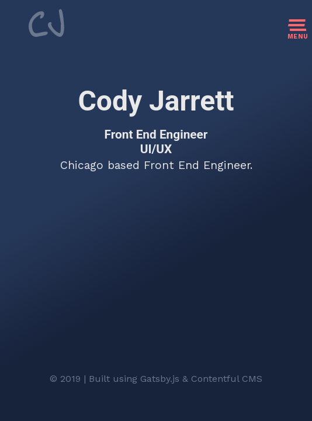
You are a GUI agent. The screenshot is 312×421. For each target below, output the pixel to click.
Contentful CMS (226, 378)
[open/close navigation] (298, 34)
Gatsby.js (159, 378)
